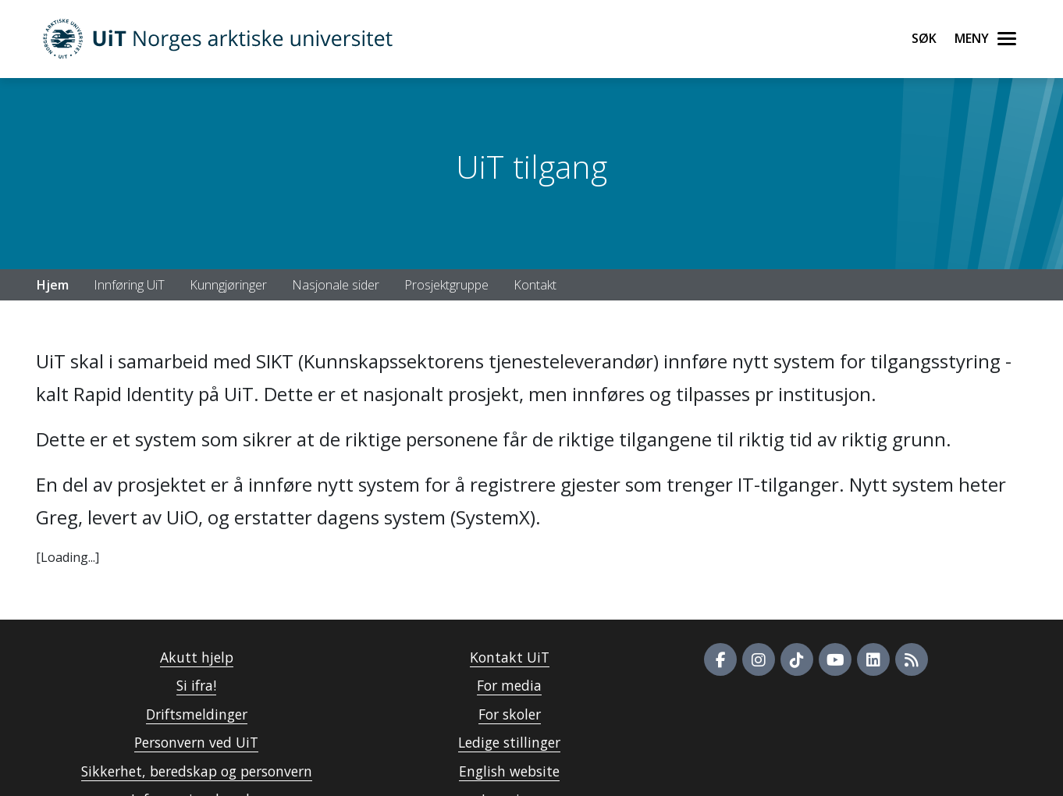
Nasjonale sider (335, 284)
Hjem (53, 284)
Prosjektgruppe (446, 284)
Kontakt (535, 284)
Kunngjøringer (228, 284)
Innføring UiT (129, 284)
